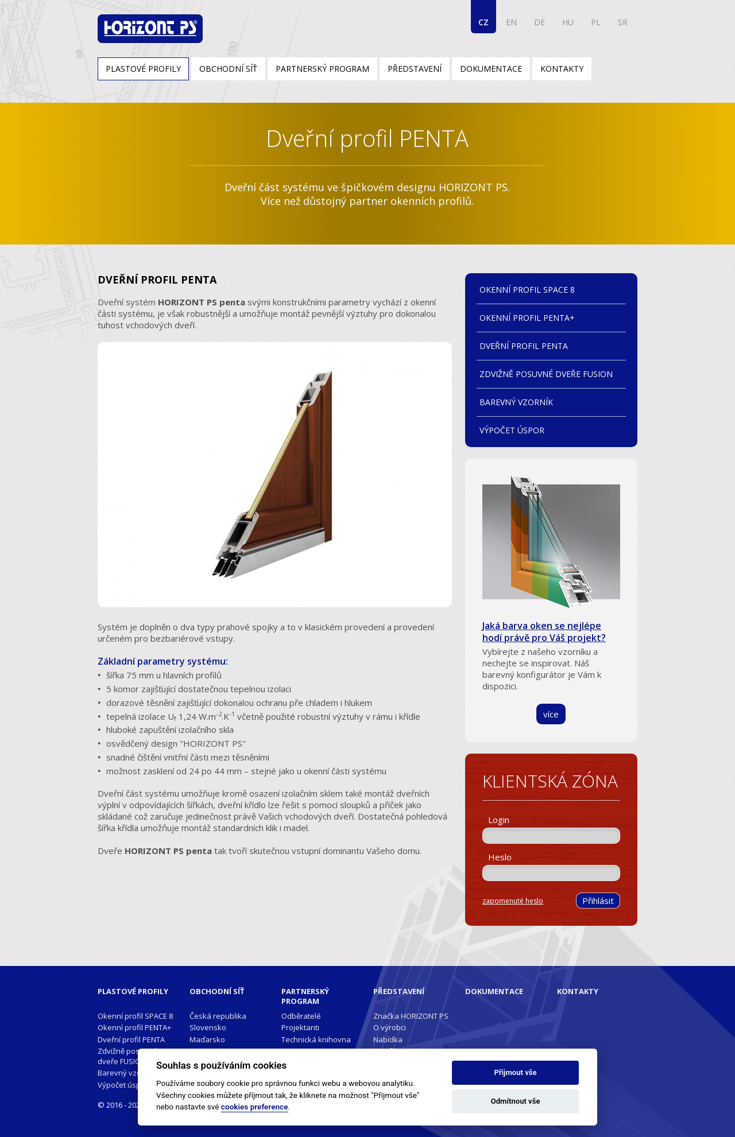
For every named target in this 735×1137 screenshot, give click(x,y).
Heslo (500, 857)
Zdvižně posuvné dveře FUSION (546, 373)
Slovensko (207, 1027)
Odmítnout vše (515, 1101)
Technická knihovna (316, 1039)
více (551, 714)
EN (511, 22)
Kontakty (561, 68)
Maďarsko (207, 1039)
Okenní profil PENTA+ (527, 317)
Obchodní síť (228, 68)
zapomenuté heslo (512, 901)
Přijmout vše (515, 1072)
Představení (415, 68)
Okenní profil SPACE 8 (527, 289)
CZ (483, 22)
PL (596, 22)
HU (568, 22)
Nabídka (388, 1039)
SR (623, 22)
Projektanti (300, 1027)
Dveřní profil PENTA (523, 345)
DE (539, 22)
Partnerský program (322, 68)
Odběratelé (301, 1016)
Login (498, 819)
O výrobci (389, 1027)
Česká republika (217, 1016)
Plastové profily (143, 68)
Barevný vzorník (516, 402)
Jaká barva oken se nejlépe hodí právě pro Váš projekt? (544, 631)
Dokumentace (491, 68)
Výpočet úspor (511, 430)
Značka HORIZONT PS (410, 1016)
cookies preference (254, 1106)
